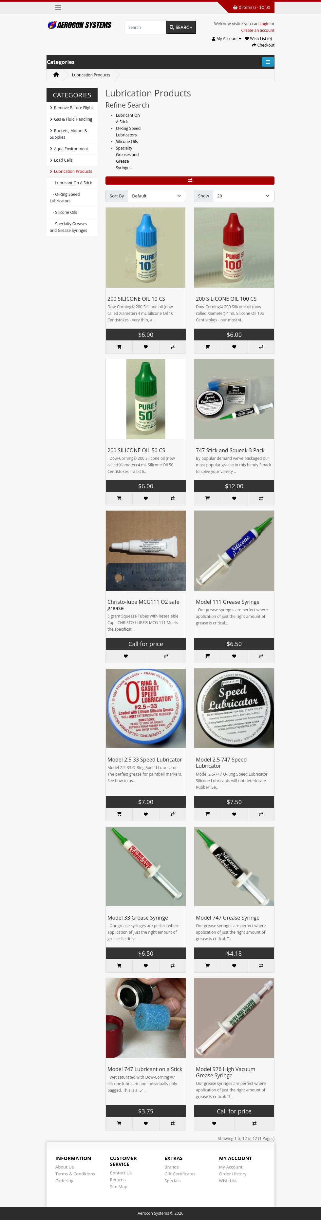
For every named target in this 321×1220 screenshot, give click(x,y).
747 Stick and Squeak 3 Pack (230, 450)
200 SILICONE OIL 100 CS (226, 298)
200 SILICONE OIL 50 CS (136, 450)
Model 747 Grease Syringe (227, 917)
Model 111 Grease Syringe (227, 601)
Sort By (117, 196)
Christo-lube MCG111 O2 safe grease (143, 605)
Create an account (257, 30)
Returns (118, 1180)
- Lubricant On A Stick (71, 183)
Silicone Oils (127, 141)
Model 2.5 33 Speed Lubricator (144, 759)
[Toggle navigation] (58, 7)
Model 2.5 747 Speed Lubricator (221, 762)
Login (264, 24)
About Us (64, 1167)
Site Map (118, 1187)
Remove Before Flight (71, 108)
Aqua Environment (69, 149)
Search (181, 27)
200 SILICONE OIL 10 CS (136, 298)
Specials (172, 1181)
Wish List (228, 1181)
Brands (171, 1167)
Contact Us (121, 1173)
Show (203, 196)
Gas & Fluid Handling (71, 119)
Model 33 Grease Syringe (137, 917)
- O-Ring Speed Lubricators (65, 198)
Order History (233, 1174)
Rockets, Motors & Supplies (68, 134)
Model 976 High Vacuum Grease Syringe (225, 1072)
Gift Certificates (179, 1174)
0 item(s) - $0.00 (251, 7)
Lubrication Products (91, 75)
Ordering (64, 1181)
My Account (231, 1167)
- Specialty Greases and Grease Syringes (68, 227)
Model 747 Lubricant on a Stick (144, 1069)
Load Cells (61, 160)
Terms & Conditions (75, 1174)
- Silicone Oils (63, 212)
